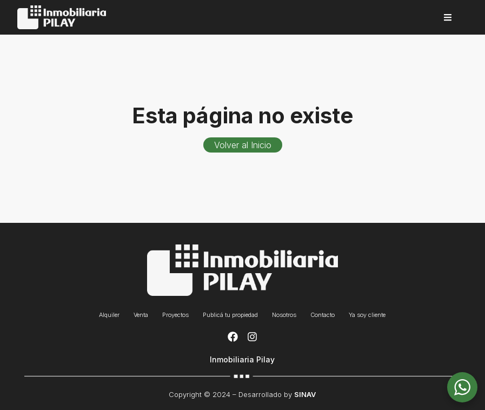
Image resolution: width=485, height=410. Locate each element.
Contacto (322, 315)
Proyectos (175, 315)
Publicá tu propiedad (230, 315)
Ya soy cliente (367, 315)
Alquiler (109, 315)
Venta (141, 315)
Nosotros (284, 315)
